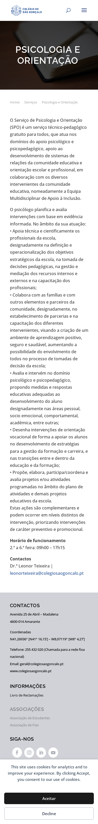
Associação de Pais (24, 725)
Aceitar (49, 798)
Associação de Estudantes (30, 718)
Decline (49, 813)
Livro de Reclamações (26, 695)
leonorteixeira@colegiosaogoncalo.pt (47, 573)
